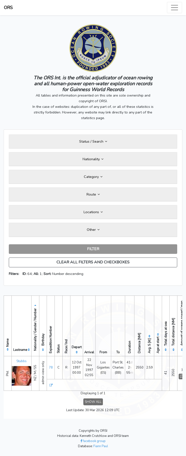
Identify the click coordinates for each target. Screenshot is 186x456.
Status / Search (93, 141)
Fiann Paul (100, 446)
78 (51, 367)
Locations (93, 212)
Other (93, 229)
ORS (8, 8)
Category (93, 176)
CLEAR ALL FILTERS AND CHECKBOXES (93, 262)
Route (93, 194)
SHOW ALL (93, 402)
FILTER (93, 249)
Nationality (93, 159)
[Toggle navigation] (174, 7)
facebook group (93, 441)
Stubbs (21, 361)
